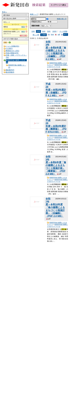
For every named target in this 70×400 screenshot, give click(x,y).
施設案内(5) (10, 70)
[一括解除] (23, 35)
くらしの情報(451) (12, 46)
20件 (38, 31)
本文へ (4, 12)
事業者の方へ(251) (12, 51)
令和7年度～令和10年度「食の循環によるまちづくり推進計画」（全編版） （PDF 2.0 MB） (55, 207)
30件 (43, 31)
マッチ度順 (63, 31)
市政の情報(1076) (12, 53)
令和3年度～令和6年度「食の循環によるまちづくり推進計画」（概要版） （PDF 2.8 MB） (56, 165)
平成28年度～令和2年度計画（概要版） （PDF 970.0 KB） (56, 126)
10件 (33, 31)
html (52, 34)
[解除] (23, 27)
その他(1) (9, 48)
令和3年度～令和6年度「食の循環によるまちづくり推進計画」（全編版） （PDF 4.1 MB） (56, 50)
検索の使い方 (62, 19)
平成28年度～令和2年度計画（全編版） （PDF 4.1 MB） (56, 90)
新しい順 (36, 35)
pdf (59, 34)
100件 (54, 31)
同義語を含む (36, 22)
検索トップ (5, 42)
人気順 (43, 35)
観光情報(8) (10, 72)
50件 (49, 31)
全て (65, 34)
